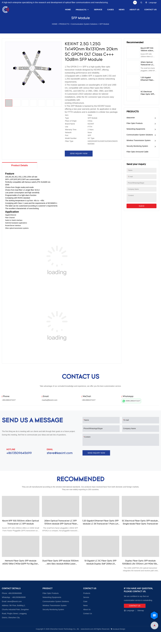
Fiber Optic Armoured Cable (137, 152)
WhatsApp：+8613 (9, 597)
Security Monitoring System (137, 146)
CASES (110, 9)
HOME (68, 9)
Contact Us (87, 614)
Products (86, 593)
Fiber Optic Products (135, 123)
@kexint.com (16, 601)
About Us (87, 609)
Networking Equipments (136, 129)
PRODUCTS (81, 10)
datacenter (131, 118)
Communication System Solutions (84, 24)
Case (85, 601)
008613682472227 (131, 401)
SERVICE (98, 9)
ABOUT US (134, 9)
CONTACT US (150, 9)
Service (86, 597)
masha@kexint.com (49, 400)
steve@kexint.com (60, 453)
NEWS (121, 9)
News (85, 605)
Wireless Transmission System (139, 140)
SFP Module (104, 24)
